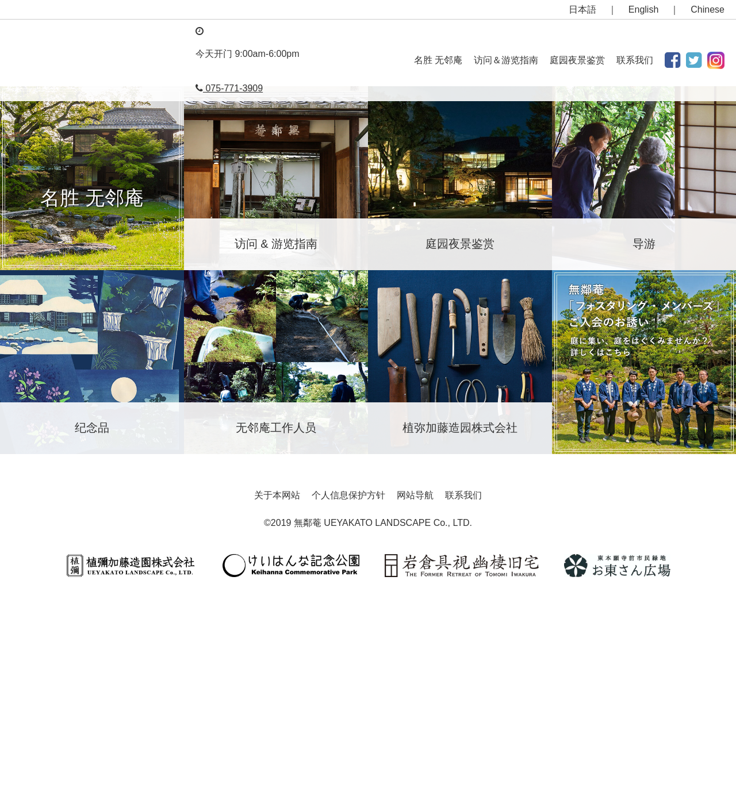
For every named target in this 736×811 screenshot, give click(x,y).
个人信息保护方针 (348, 695)
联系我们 (634, 60)
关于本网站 (277, 695)
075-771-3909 (229, 88)
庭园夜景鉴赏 (577, 60)
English (643, 9)
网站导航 (415, 695)
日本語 (582, 9)
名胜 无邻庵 (438, 60)
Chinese (707, 9)
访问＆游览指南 (506, 60)
